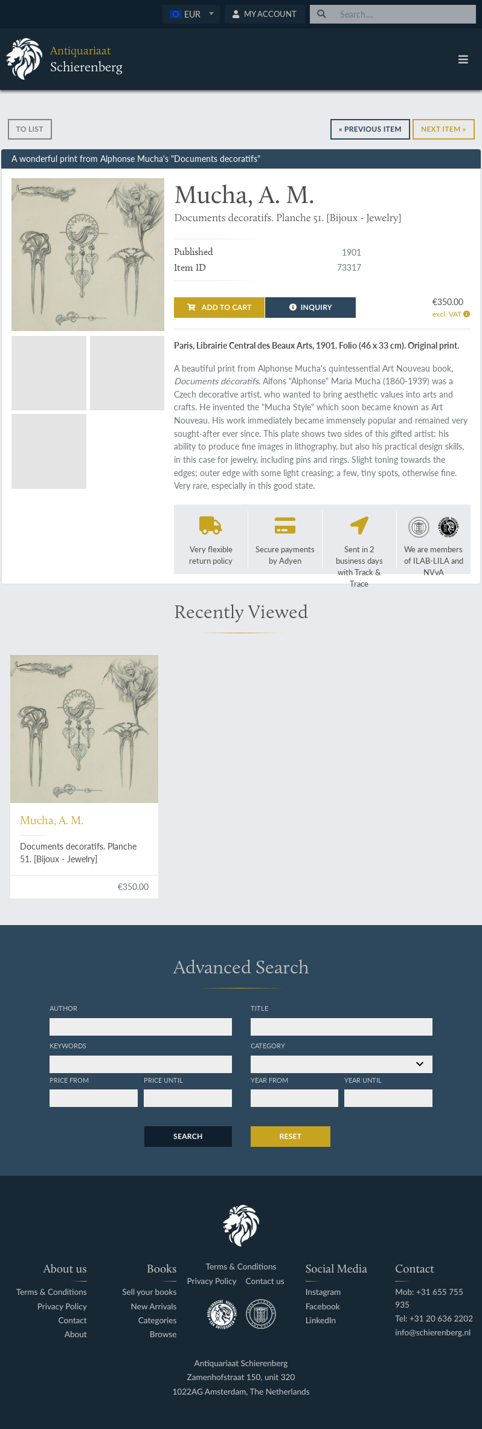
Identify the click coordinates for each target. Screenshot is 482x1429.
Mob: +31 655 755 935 (429, 1298)
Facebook (323, 1306)
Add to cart (219, 307)
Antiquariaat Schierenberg (241, 1363)
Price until (163, 1080)
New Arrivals (154, 1306)
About (76, 1334)
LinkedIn (321, 1320)
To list (29, 129)
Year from (269, 1080)
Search (187, 1136)
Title (259, 1008)
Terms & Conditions (51, 1292)
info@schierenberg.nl (433, 1332)
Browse (163, 1334)
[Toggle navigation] (463, 59)
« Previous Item (370, 129)
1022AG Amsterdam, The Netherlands (240, 1392)
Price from (69, 1080)
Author (63, 1008)
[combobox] (191, 14)
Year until (363, 1080)
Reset (291, 1136)
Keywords (68, 1045)
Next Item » (443, 129)
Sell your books (149, 1292)
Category (268, 1045)
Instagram (323, 1292)
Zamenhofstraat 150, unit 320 (241, 1377)
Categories (157, 1320)
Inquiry (310, 307)
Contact (73, 1320)
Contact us (265, 1281)
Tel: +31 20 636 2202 (434, 1318)
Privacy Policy (62, 1306)
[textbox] (190, 14)
